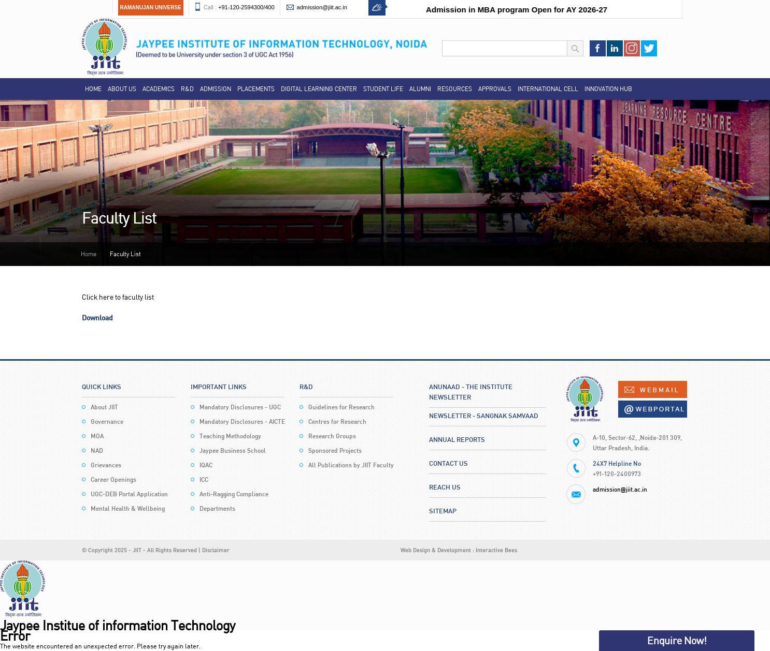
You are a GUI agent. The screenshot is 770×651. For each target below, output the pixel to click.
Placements (256, 89)
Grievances (106, 465)
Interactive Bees (496, 549)
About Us (122, 89)
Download (97, 317)
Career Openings (113, 479)
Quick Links (101, 386)
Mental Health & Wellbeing (128, 508)
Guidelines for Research (341, 407)
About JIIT (104, 407)
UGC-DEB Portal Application (129, 494)
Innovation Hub (608, 89)
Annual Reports (457, 439)
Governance (107, 421)
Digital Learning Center (319, 89)
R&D (187, 89)
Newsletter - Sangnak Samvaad (483, 415)
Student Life (383, 89)
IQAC (205, 465)
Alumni (420, 89)
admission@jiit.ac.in (322, 7)
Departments (217, 508)
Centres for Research (337, 421)
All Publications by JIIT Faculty (351, 465)
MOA (97, 436)
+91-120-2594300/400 (246, 7)
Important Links (219, 386)
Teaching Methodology (230, 436)
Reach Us (445, 487)
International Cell (548, 89)
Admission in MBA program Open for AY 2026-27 (525, 9)
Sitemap (443, 511)
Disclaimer (216, 549)
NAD (97, 450)
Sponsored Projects (335, 450)
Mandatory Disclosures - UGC (240, 407)
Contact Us (448, 463)
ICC (203, 479)
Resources (454, 89)
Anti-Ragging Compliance (233, 494)
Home (93, 89)
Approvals (494, 89)
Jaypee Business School (232, 450)
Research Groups (332, 436)
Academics (158, 89)
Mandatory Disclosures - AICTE (242, 421)
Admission (215, 89)
